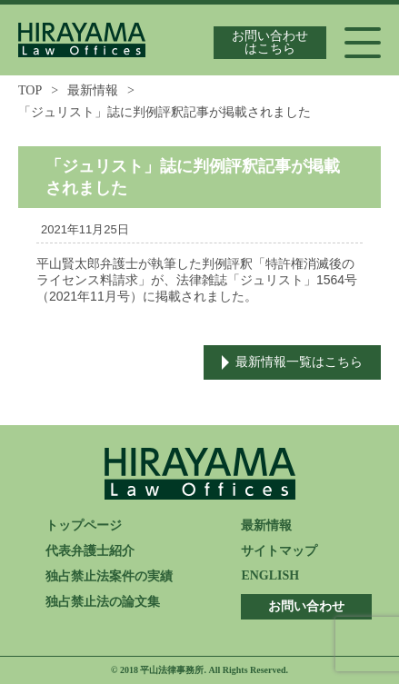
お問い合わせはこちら (270, 42)
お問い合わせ (306, 606)
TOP (30, 90)
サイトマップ (279, 551)
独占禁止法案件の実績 (109, 576)
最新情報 (92, 90)
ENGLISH (270, 575)
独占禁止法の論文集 (102, 602)
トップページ (83, 525)
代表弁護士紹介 (90, 551)
